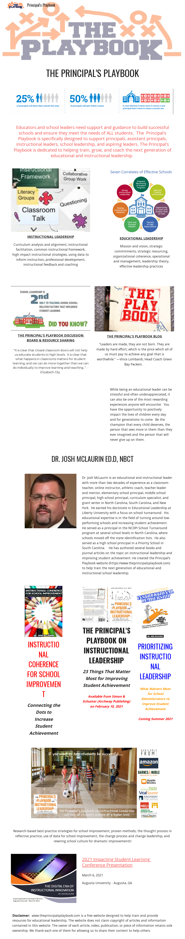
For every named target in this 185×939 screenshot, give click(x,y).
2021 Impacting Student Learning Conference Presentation (116, 862)
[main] (92, 73)
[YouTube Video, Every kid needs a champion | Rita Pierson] (57, 409)
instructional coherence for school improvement (44, 669)
